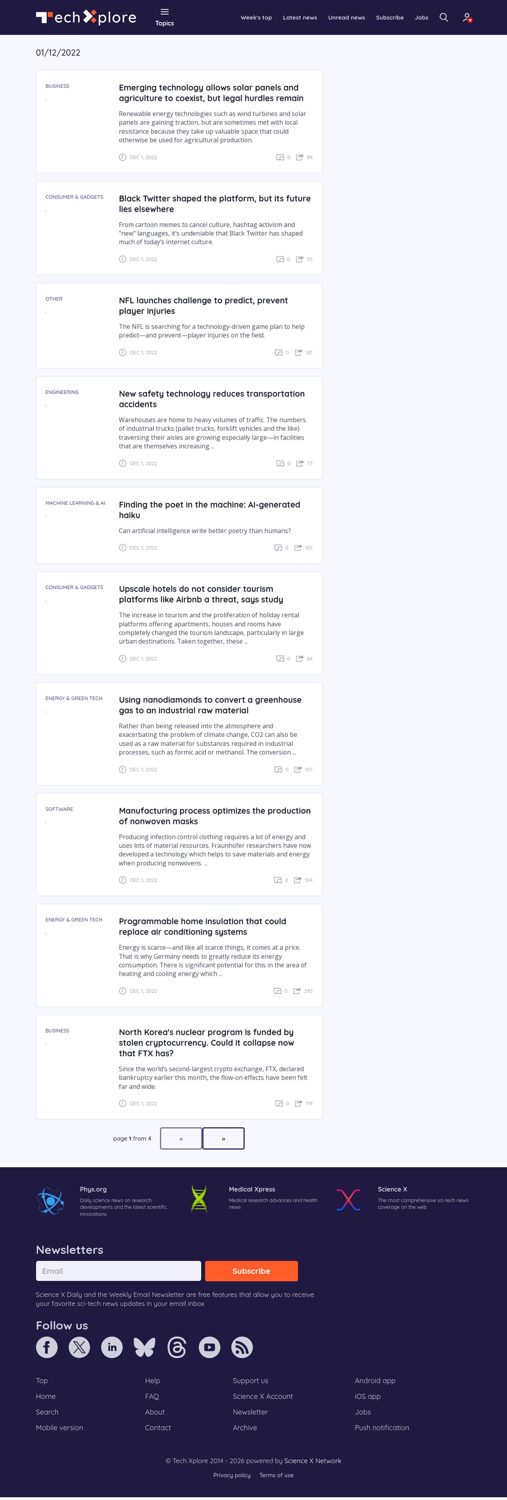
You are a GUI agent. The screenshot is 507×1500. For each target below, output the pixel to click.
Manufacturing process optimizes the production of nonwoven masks (194, 815)
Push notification (382, 1430)
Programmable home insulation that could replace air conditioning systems (205, 926)
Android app (375, 1381)
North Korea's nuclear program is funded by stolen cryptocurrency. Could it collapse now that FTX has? (209, 1042)
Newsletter (250, 1414)
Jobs (411, 17)
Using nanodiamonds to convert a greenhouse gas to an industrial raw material (213, 704)
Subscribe (378, 17)
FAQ (152, 1397)
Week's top (239, 17)
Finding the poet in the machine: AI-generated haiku (212, 509)
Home (46, 1397)
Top (42, 1381)
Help (153, 1381)
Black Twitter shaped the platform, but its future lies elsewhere (204, 203)
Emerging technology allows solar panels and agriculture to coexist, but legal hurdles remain (214, 92)
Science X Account (263, 1397)
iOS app (367, 1397)
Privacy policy (231, 1478)
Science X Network (312, 1463)
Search (48, 1414)
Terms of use (277, 1478)
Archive (244, 1430)
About (155, 1414)
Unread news (333, 17)
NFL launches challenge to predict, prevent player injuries (206, 305)
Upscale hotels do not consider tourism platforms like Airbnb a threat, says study (204, 593)
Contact (158, 1430)
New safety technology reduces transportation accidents (215, 398)
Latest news (285, 17)
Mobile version (60, 1430)
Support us (250, 1381)
